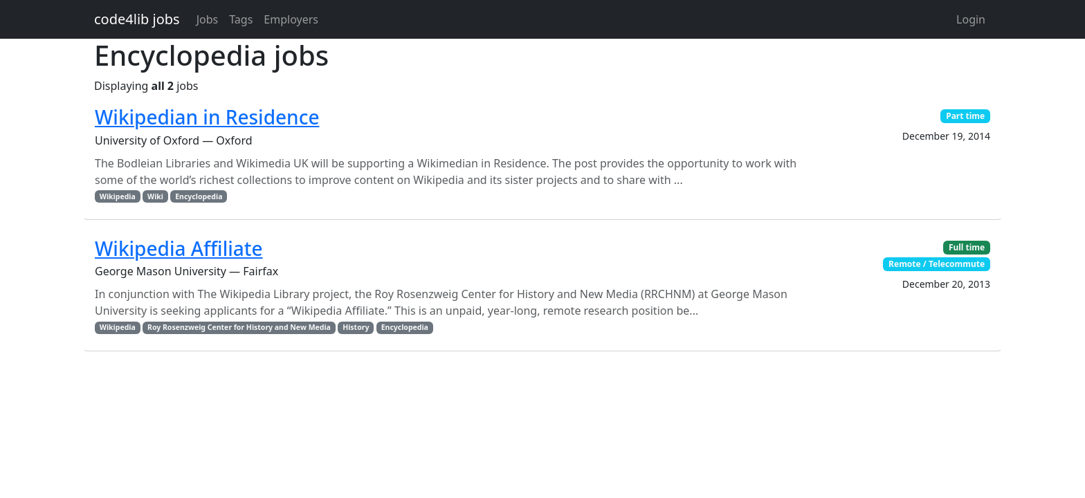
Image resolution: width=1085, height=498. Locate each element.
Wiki (155, 196)
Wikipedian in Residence (207, 117)
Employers (291, 19)
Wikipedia (118, 196)
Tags (241, 19)
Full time (967, 247)
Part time (965, 116)
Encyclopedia (198, 196)
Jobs (208, 19)
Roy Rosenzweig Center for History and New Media (239, 327)
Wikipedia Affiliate (179, 248)
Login (970, 19)
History (356, 327)
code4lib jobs (137, 19)
